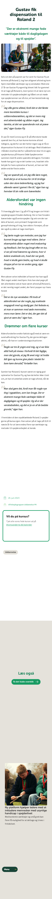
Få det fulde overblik (23, 682)
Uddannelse (10, 552)
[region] (26, 58)
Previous (4, 58)
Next (47, 58)
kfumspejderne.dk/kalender (19, 524)
